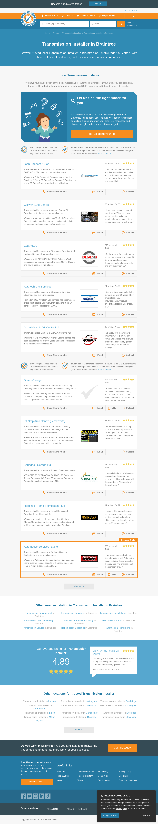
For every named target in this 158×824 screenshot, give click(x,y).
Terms (80, 780)
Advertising (103, 771)
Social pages (104, 780)
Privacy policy (125, 771)
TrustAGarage (52, 809)
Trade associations (85, 771)
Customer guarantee (128, 780)
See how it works (37, 781)
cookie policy (121, 809)
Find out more (104, 153)
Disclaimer (123, 776)
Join (98, 4)
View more (79, 586)
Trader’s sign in (130, 10)
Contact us (103, 776)
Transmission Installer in (39, 701)
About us (61, 771)
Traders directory (85, 776)
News (59, 780)
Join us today (122, 747)
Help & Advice (63, 776)
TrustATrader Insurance (76, 809)
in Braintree (79, 613)
